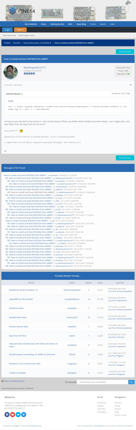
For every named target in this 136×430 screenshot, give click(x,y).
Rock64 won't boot (17, 317)
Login (7, 29)
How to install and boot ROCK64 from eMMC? (25, 175)
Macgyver (121, 365)
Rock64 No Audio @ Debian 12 (23, 290)
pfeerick (59, 189)
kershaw (54, 175)
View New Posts (9, 35)
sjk (53, 220)
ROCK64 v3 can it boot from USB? (25, 363)
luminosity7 (72, 317)
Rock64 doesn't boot (18, 326)
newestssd (121, 346)
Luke (60, 198)
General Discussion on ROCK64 (36, 43)
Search (103, 24)
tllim (58, 201)
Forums (118, 402)
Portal (92, 24)
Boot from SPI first (17, 335)
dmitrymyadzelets (72, 290)
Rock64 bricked (16, 308)
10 (89, 317)
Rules (43, 24)
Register (20, 29)
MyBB (16, 425)
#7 (131, 85)
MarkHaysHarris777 (35, 67)
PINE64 (7, 43)
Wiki (70, 24)
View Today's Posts (26, 35)
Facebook (101, 402)
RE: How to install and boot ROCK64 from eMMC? (29, 178)
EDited (72, 354)
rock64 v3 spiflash (17, 372)
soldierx (59, 237)
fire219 (129, 425)
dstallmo (72, 326)
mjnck (72, 335)
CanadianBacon (72, 299)
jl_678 (60, 203)
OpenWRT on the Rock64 (21, 299)
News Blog (81, 24)
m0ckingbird (99, 425)
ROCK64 (16, 43)
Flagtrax (120, 355)
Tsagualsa (72, 363)
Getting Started (57, 24)
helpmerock (122, 300)
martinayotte (61, 186)
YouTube (101, 409)
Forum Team (121, 415)
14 (89, 299)
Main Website (31, 24)
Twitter (100, 405)
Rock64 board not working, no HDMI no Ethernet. (32, 354)
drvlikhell (72, 345)
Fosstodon (102, 412)
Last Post (112, 291)
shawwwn (72, 308)
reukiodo (120, 337)
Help (112, 24)
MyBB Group (35, 425)
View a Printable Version (14, 381)
